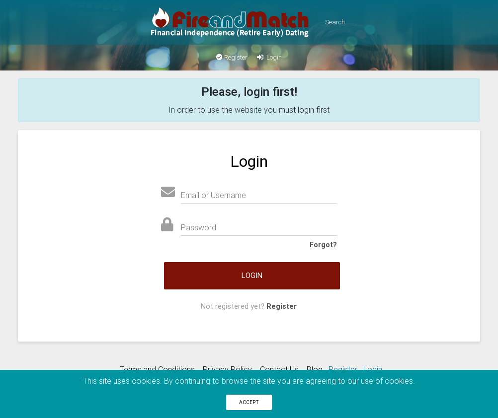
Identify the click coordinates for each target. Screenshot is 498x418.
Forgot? (323, 244)
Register (232, 57)
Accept (249, 402)
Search (335, 22)
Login (268, 57)
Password (198, 227)
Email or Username (213, 195)
